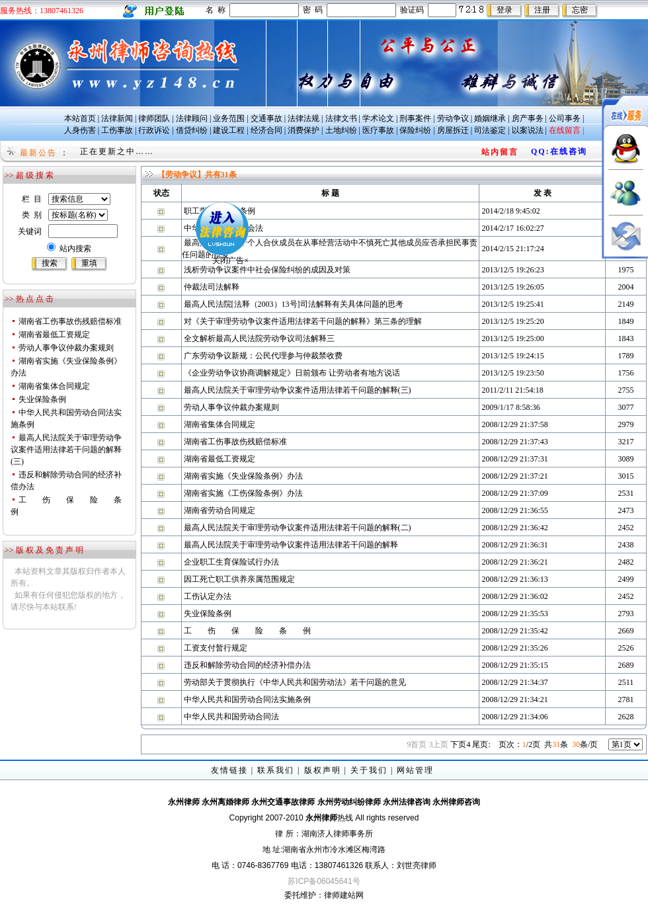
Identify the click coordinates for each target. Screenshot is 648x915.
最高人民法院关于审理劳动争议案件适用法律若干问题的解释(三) (66, 449)
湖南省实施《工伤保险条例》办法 (243, 493)
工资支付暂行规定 (215, 648)
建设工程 (229, 130)
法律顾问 (192, 118)
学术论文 (378, 118)
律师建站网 (344, 895)
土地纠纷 (341, 130)
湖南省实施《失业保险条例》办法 (243, 476)
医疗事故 (378, 130)
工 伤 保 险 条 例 (247, 630)
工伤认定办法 (207, 596)
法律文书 (341, 118)
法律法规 (303, 118)
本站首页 (80, 118)
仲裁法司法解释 (211, 287)
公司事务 (565, 118)
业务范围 (229, 118)
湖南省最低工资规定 (54, 334)
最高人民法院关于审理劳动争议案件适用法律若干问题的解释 (291, 544)
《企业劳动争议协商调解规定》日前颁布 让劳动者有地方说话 (292, 373)
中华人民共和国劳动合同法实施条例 (247, 699)
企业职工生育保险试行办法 (231, 562)
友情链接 (229, 770)
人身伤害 (80, 130)
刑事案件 (415, 118)
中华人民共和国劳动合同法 (231, 716)
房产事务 (528, 118)
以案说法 (528, 130)
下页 (460, 744)
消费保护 (303, 130)
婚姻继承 (490, 118)
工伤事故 (117, 130)
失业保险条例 (42, 399)
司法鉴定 (490, 130)
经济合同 (266, 130)
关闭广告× (206, 236)
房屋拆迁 (453, 130)
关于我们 (368, 770)
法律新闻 (117, 118)
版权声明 (322, 770)
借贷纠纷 (192, 130)
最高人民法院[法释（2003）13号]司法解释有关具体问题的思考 (293, 304)
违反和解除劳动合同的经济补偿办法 (247, 665)
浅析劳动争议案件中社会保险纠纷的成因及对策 (267, 269)
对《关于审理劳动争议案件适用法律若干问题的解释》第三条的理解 (303, 321)
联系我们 (275, 770)
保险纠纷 (415, 130)
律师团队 (154, 118)
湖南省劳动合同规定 (219, 510)
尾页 (481, 744)
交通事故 (266, 118)
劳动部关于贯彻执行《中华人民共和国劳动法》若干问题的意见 (295, 682)
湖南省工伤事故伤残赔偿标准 (70, 321)
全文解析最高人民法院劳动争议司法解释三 (259, 338)
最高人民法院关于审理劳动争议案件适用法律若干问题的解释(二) (297, 527)
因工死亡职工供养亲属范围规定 (239, 579)
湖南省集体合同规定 (54, 386)
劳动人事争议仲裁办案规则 (66, 347)
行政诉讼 (154, 130)
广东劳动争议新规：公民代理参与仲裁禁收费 (263, 355)
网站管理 (415, 770)
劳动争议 (453, 118)
